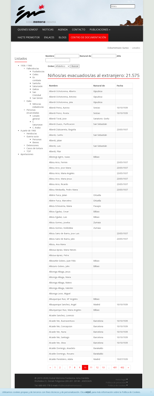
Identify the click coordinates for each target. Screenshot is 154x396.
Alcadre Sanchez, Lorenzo (61, 315)
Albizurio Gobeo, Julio (59, 266)
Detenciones (33, 145)
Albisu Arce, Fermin (58, 162)
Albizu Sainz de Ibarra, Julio (62, 238)
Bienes (35, 142)
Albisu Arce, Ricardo (58, 184)
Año (119, 56)
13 (103, 367)
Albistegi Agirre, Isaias (59, 156)
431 (115, 367)
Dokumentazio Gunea (118, 47)
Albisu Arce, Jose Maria (60, 167)
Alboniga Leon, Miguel (59, 293)
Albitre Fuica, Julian (58, 195)
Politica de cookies (117, 385)
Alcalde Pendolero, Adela (61, 359)
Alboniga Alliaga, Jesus (59, 271)
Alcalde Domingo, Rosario (61, 353)
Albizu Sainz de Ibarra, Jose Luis (64, 233)
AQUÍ (88, 392)
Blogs (62, 37)
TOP (29, 151)
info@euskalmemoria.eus (69, 385)
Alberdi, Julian (55, 140)
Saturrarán (37, 86)
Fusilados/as (38, 71)
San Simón (37, 98)
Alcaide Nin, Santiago (59, 337)
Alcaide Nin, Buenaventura (61, 320)
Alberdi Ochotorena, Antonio (62, 96)
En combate (36, 79)
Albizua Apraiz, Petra (59, 255)
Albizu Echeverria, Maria (60, 206)
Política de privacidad (116, 382)
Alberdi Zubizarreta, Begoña (62, 129)
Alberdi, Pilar (55, 151)
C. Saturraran (37, 123)
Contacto (78, 29)
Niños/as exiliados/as (38, 105)
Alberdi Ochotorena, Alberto (62, 91)
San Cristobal (36, 93)
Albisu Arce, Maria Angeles (61, 173)
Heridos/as (32, 133)
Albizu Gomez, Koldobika (61, 228)
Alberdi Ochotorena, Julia (61, 102)
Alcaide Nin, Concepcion (60, 326)
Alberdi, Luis (55, 146)
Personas (37, 139)
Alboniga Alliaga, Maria (60, 277)
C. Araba (36, 127)
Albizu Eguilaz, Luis (58, 217)
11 (91, 367)
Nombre (50, 56)
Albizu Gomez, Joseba (59, 222)
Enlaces (49, 37)
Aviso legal (121, 379)
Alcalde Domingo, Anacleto (62, 348)
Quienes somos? (28, 29)
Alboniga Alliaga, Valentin (61, 288)
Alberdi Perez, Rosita (59, 113)
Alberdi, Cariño (56, 135)
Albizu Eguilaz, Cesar (59, 211)
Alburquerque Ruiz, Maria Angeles (65, 310)
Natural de (85, 56)
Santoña (36, 83)
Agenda (63, 29)
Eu (129, 1)
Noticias (48, 29)
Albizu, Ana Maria (57, 244)
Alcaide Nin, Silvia (57, 342)
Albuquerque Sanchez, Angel (62, 304)
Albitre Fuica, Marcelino (60, 200)
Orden (51, 66)
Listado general (36, 117)
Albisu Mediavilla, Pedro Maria (63, 189)
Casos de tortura (35, 148)
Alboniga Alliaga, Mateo (60, 282)
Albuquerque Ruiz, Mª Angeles (63, 299)
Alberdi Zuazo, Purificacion (62, 124)
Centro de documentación (88, 37)
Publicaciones (100, 29)
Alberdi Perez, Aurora (59, 107)
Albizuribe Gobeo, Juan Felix (62, 260)
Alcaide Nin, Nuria (57, 331)
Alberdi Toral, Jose (58, 118)
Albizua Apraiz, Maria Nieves (62, 249)
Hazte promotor (29, 37)
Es (133, 1)
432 (122, 367)
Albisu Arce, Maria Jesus (60, 178)
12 (97, 367)
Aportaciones (27, 154)
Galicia (35, 89)
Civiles (35, 74)
